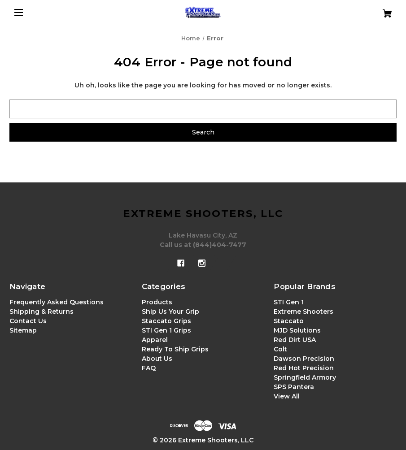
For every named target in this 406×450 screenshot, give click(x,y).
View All (287, 396)
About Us (157, 359)
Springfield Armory (305, 377)
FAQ (149, 368)
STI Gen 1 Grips (166, 330)
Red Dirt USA (295, 340)
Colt (280, 349)
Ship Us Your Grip (170, 311)
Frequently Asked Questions (56, 302)
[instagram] (201, 263)
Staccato (289, 321)
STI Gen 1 (289, 302)
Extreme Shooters (303, 311)
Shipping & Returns (41, 311)
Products (157, 302)
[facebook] (180, 263)
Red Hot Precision (304, 368)
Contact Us (28, 321)
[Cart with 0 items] (364, 10)
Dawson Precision (304, 359)
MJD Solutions (297, 330)
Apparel (155, 340)
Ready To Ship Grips (175, 349)
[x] (223, 263)
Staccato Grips (166, 321)
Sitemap (23, 330)
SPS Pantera (294, 387)
